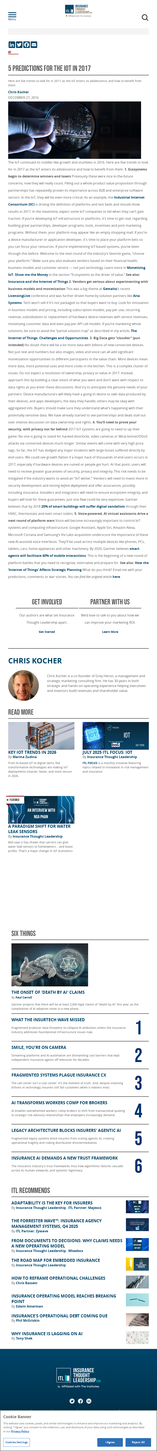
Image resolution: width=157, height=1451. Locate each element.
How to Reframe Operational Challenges (58, 1278)
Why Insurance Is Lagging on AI (47, 1333)
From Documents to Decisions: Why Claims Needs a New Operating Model (66, 1243)
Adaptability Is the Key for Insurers (52, 1203)
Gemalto (110, 289)
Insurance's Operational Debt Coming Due (59, 1316)
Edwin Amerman (29, 1306)
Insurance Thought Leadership (112, 757)
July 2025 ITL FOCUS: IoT (107, 752)
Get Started (47, 632)
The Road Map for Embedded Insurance (55, 1260)
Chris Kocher (18, 92)
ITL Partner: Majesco (84, 1207)
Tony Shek (24, 1338)
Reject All (138, 1442)
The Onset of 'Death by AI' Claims (48, 992)
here (116, 576)
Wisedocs (75, 1251)
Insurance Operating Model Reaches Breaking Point (63, 1298)
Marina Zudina (25, 757)
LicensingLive (19, 295)
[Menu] (18, 14)
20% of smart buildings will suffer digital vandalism (83, 506)
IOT (9, 52)
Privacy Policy (20, 1431)
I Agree (110, 1442)
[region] (78, 1430)
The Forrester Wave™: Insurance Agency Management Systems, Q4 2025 (56, 1223)
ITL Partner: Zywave (32, 1231)
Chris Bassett (26, 1283)
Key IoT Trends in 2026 (32, 752)
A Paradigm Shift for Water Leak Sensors (39, 829)
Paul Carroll (24, 997)
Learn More (110, 632)
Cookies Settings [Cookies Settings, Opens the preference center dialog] (17, 1442)
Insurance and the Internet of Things (38, 281)
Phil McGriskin (28, 1320)
